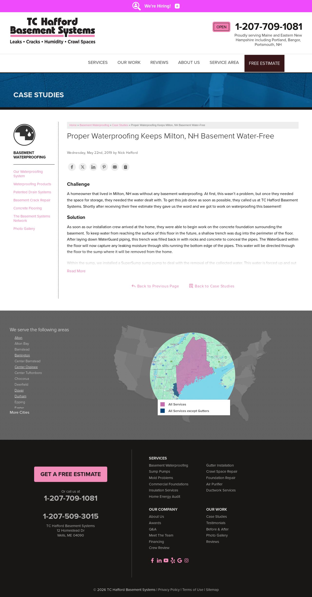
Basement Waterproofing (29, 152)
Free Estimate (264, 62)
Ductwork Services (221, 488)
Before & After (217, 526)
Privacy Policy (169, 587)
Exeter (19, 405)
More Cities (19, 410)
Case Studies (216, 514)
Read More (76, 269)
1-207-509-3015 (70, 514)
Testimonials (215, 520)
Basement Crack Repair (31, 198)
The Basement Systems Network (31, 216)
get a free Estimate (70, 471)
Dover (19, 388)
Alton (18, 335)
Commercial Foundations (168, 481)
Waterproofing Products (32, 181)
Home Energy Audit (164, 494)
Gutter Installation (220, 463)
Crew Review (159, 545)
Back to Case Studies (211, 284)
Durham (20, 393)
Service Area (225, 62)
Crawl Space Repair (221, 469)
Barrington (22, 352)
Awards (155, 520)
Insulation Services (163, 488)
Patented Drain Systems (32, 189)
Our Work (129, 62)
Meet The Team (161, 533)
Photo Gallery (24, 226)
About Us (190, 62)
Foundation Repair (220, 475)
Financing (156, 539)
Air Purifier (214, 481)
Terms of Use (192, 587)
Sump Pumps (159, 469)
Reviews (160, 62)
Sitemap (212, 587)
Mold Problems (161, 475)
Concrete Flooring (27, 206)
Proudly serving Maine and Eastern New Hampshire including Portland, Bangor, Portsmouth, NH (268, 40)
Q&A (152, 526)
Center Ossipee (26, 364)
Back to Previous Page (155, 284)
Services (98, 62)
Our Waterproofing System (28, 171)
